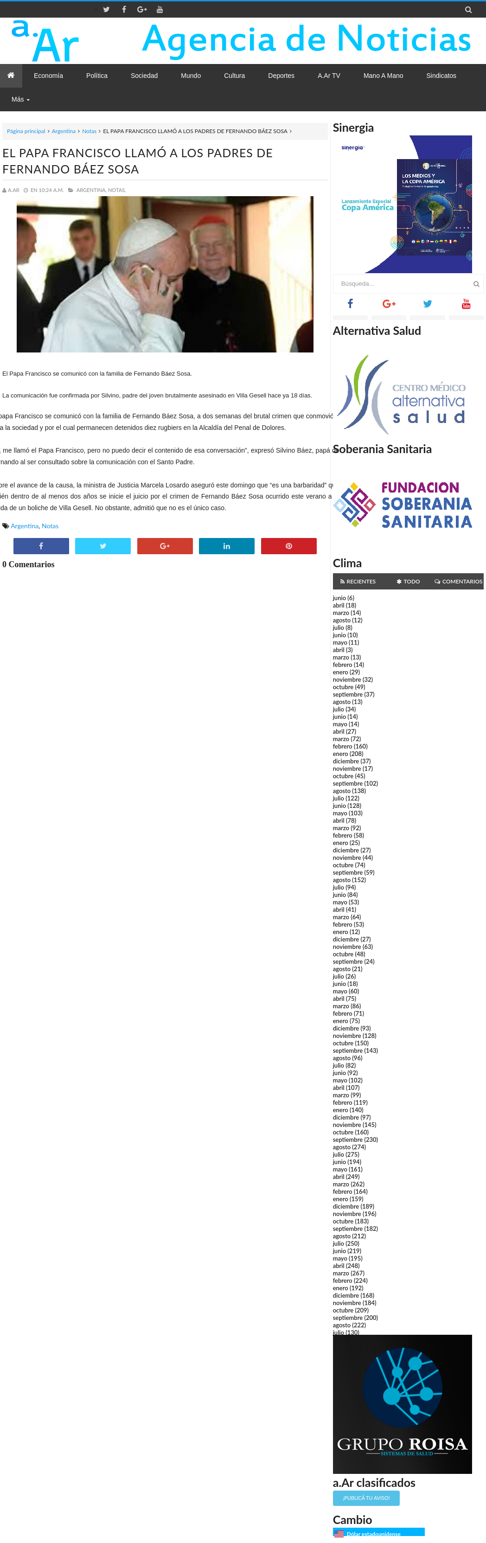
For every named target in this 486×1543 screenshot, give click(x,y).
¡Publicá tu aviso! (366, 1498)
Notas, (117, 190)
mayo (340, 642)
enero (340, 672)
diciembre (346, 761)
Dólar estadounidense (374, 1533)
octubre (343, 687)
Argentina (64, 131)
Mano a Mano (383, 75)
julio (338, 627)
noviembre (347, 679)
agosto (342, 620)
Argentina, (92, 190)
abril (339, 605)
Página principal (26, 131)
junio (339, 598)
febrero (342, 664)
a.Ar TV (329, 75)
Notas (89, 131)
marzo (341, 612)
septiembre (348, 694)
